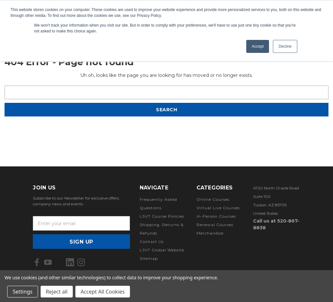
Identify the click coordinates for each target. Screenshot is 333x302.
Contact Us (152, 241)
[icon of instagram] (81, 262)
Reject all (57, 291)
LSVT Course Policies (162, 216)
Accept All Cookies (103, 291)
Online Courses (213, 199)
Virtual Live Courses (218, 207)
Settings (22, 291)
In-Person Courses (216, 216)
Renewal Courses (215, 224)
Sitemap (149, 258)
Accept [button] (258, 46)
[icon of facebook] (37, 262)
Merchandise (210, 233)
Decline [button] (284, 46)
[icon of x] (59, 262)
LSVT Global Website (162, 250)
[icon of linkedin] (70, 262)
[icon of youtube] (48, 262)
